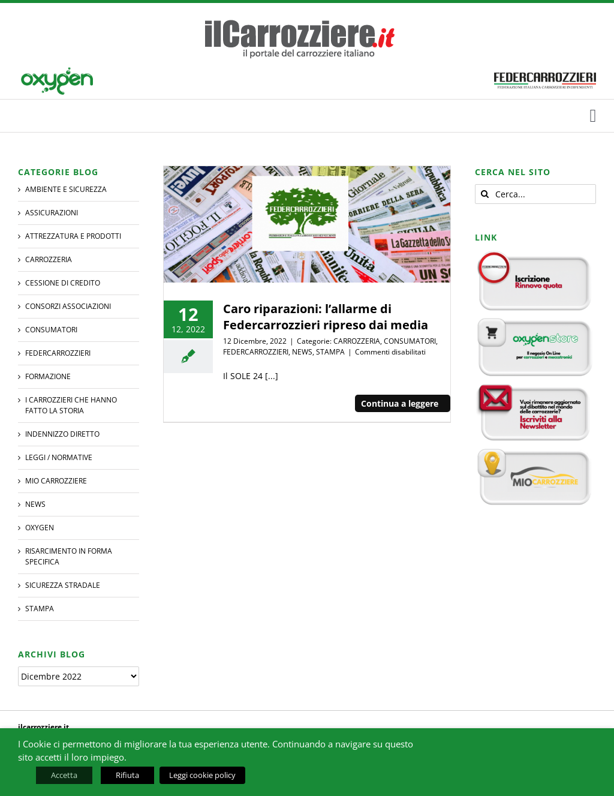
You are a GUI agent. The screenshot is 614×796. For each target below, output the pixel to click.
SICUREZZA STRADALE (62, 585)
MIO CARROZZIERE (56, 481)
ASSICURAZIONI (51, 213)
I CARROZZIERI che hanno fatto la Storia (71, 405)
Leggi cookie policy (202, 775)
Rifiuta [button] (127, 775)
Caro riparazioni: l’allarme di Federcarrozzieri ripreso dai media (325, 317)
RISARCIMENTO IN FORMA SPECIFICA (68, 556)
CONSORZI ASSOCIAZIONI (68, 306)
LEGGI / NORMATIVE (58, 457)
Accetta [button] (64, 775)
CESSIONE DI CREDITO (62, 283)
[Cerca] (485, 194)
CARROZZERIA (356, 341)
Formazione (48, 376)
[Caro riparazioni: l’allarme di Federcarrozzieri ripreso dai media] (307, 224)
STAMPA (330, 352)
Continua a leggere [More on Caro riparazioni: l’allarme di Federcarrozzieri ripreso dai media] (399, 403)
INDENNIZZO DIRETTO (62, 434)
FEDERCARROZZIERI (255, 352)
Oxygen (39, 527)
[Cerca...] (535, 194)
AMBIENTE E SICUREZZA (66, 189)
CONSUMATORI (410, 341)
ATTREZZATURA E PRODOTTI (73, 236)
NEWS (302, 352)
